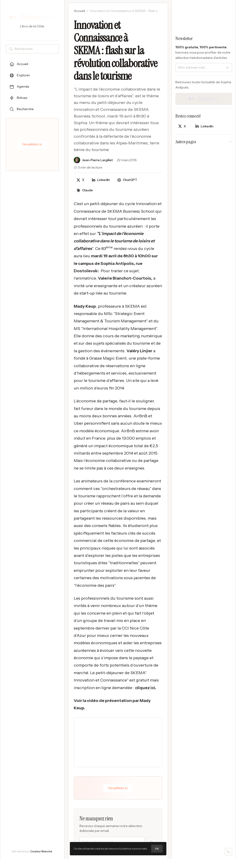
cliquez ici (145, 687)
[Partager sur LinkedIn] (101, 180)
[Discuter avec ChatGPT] (127, 180)
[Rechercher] (36, 48)
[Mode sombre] (228, 851)
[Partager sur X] (80, 180)
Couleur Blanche (41, 851)
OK (157, 848)
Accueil (79, 11)
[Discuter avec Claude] (85, 190)
